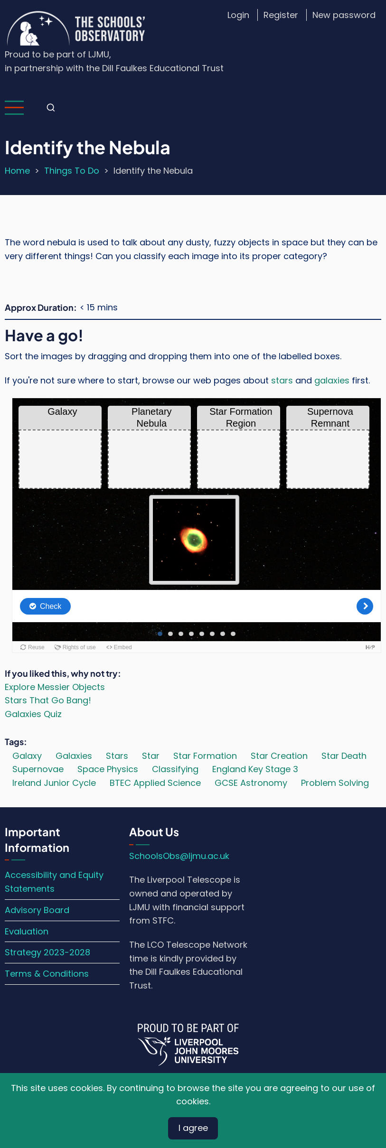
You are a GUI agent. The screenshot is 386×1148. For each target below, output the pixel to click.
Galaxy (27, 756)
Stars (117, 756)
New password (344, 15)
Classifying (175, 769)
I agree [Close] (193, 1128)
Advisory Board (37, 910)
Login (238, 15)
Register (281, 15)
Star (151, 756)
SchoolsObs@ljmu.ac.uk (179, 856)
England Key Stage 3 (255, 769)
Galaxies (74, 756)
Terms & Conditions (47, 974)
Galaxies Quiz (33, 714)
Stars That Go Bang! (48, 700)
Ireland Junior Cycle (54, 783)
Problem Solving (335, 783)
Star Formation (205, 756)
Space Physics (107, 769)
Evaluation (26, 931)
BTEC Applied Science (155, 783)
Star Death (344, 756)
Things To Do (71, 171)
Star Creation (279, 756)
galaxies (331, 380)
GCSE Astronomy (251, 783)
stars (282, 380)
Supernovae (38, 769)
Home (17, 171)
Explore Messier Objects (55, 687)
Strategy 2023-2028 (47, 952)
